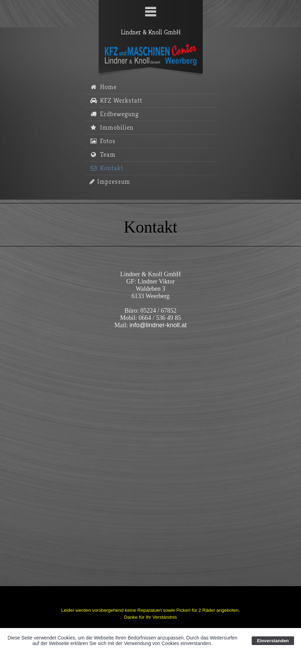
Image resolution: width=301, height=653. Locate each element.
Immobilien (112, 128)
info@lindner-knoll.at (157, 325)
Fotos (103, 141)
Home (103, 87)
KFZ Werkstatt (116, 101)
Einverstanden (273, 640)
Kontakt (106, 168)
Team (103, 155)
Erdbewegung (114, 114)
